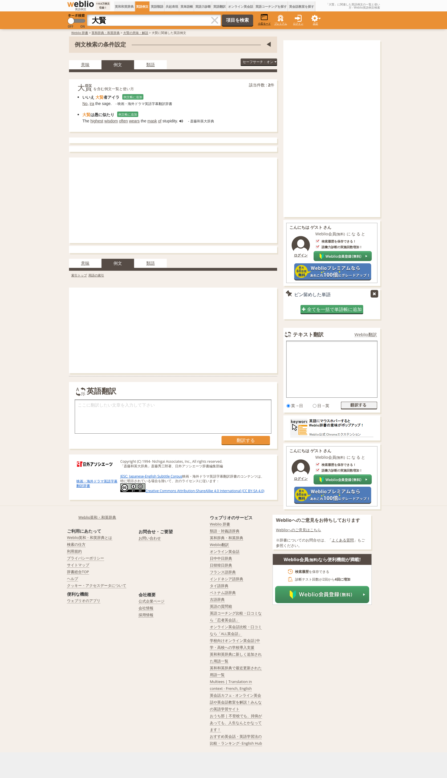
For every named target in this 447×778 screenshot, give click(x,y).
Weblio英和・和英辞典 (97, 517)
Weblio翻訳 (366, 334)
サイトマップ (78, 564)
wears (134, 121)
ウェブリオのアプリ (83, 600)
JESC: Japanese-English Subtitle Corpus (151, 476)
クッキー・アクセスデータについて (96, 585)
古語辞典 (217, 599)
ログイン (298, 23)
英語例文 (142, 6)
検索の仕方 (76, 544)
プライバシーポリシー (85, 558)
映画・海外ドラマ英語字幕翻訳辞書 (96, 483)
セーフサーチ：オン (259, 61)
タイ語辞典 (219, 585)
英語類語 (157, 6)
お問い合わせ (150, 538)
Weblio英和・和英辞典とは (89, 537)
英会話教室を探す (301, 6)
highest (96, 121)
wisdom (111, 121)
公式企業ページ (151, 601)
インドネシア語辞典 (226, 578)
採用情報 (146, 614)
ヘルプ (72, 578)
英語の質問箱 (221, 606)
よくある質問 (343, 540)
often (123, 121)
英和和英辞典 (124, 6)
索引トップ (79, 275)
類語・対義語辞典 (224, 531)
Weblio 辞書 (79, 33)
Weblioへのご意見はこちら (298, 529)
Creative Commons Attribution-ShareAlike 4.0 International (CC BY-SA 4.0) (192, 490)
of (159, 121)
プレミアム (280, 23)
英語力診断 (203, 6)
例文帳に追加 (132, 97)
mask (152, 121)
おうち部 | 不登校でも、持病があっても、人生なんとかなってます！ (236, 722)
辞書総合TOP (78, 571)
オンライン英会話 (240, 6)
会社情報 (146, 608)
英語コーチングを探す (271, 6)
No (85, 103)
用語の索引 (96, 275)
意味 (85, 64)
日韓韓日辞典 (221, 565)
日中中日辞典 (221, 558)
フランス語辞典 (223, 572)
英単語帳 (186, 6)
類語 (150, 64)
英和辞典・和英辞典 (106, 33)
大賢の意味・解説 (135, 33)
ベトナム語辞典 (223, 592)
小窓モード (264, 19)
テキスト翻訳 (308, 334)
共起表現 (172, 6)
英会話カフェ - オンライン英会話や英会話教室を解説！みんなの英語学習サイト (236, 702)
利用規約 (74, 551)
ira (92, 103)
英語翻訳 (219, 6)
